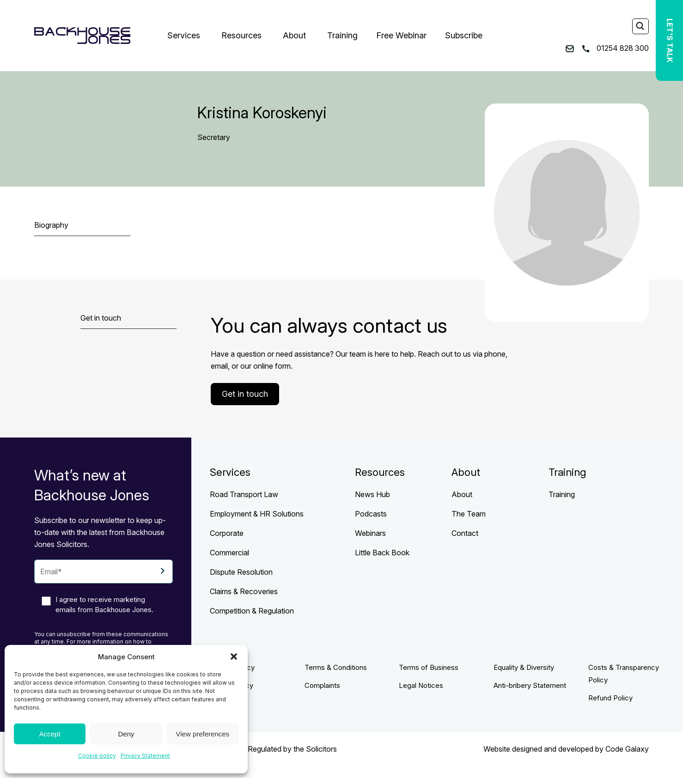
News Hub (372, 494)
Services (183, 35)
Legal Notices (421, 685)
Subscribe (463, 35)
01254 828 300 (615, 48)
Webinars (370, 533)
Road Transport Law (244, 494)
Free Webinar (401, 35)
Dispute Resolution (241, 572)
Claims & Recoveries (244, 591)
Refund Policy (610, 697)
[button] (233, 656)
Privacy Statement (145, 755)
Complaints (322, 685)
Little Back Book (382, 552)
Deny (126, 734)
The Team (468, 513)
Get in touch (245, 394)
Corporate (227, 533)
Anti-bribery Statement (530, 685)
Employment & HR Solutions (257, 513)
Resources (241, 35)
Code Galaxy (627, 749)
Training (342, 35)
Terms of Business (428, 667)
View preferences (203, 734)
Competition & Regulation (252, 610)
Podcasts (371, 513)
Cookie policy (97, 755)
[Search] (640, 26)
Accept (50, 734)
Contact (464, 533)
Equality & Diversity (524, 667)
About (294, 35)
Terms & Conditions (336, 667)
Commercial (229, 552)
